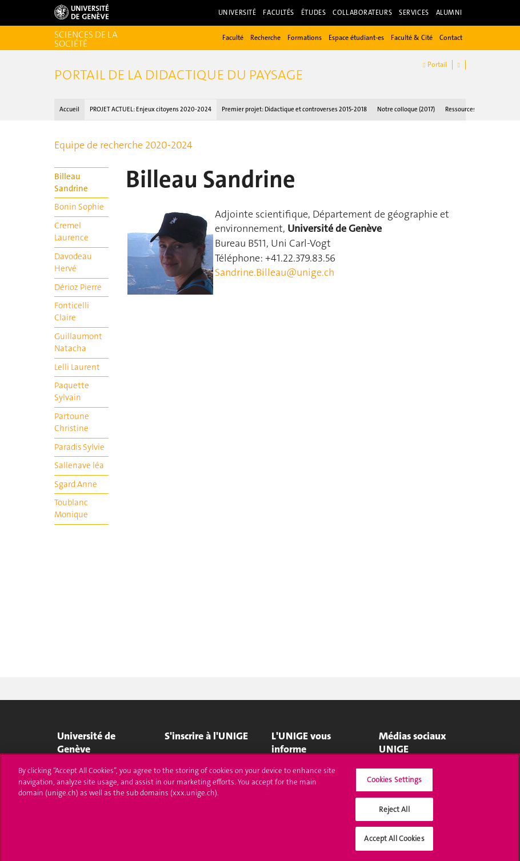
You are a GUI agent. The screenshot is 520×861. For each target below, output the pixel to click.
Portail (434, 65)
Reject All (394, 814)
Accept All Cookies (394, 843)
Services (414, 12)
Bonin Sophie (79, 206)
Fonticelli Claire (71, 311)
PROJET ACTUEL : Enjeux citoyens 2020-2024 (150, 109)
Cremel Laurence (71, 231)
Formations (304, 37)
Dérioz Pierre (78, 287)
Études (313, 12)
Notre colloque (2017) (406, 109)
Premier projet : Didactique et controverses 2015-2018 (294, 109)
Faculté (232, 37)
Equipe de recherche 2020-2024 (123, 145)
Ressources (460, 109)
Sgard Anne (75, 484)
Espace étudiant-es (356, 37)
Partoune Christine (71, 422)
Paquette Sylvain (71, 391)
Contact (450, 37)
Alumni (449, 12)
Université (237, 12)
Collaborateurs (362, 12)
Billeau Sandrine (71, 182)
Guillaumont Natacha (78, 342)
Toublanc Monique (71, 508)
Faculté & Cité (412, 37)
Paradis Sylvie (79, 447)
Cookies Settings (394, 785)
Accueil (69, 109)
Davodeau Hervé (73, 262)
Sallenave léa (79, 465)
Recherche (265, 37)
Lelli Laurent (77, 367)
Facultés (278, 12)
